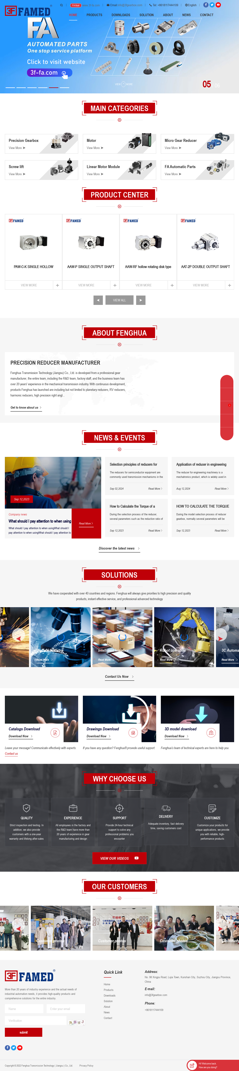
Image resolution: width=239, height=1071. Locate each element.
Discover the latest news (119, 548)
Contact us (11, 753)
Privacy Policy (86, 1065)
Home (73, 15)
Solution (147, 15)
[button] (10, 87)
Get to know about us (26, 407)
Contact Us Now (119, 676)
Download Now (21, 736)
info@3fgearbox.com (130, 5)
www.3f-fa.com (91, 5)
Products (94, 15)
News (186, 15)
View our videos (119, 858)
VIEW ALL (119, 300)
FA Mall (75, 5)
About (168, 15)
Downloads (121, 15)
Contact (206, 15)
